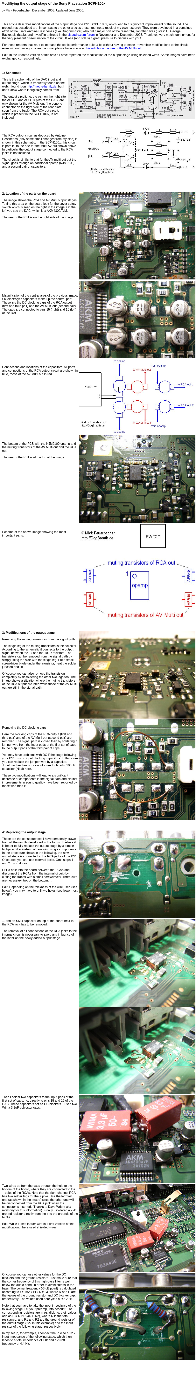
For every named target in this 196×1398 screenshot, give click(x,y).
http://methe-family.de (41, 86)
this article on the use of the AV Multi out (113, 48)
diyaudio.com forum (81, 34)
